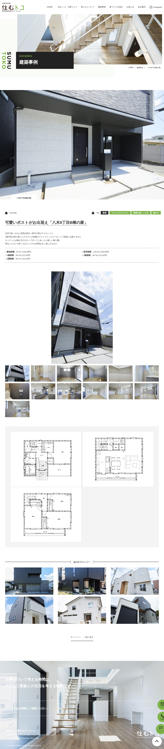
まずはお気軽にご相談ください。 (30, 708)
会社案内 (142, 7)
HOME (50, 7)
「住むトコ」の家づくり (66, 7)
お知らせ (130, 7)
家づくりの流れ (116, 7)
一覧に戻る (88, 637)
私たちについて (87, 7)
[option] (82, 317)
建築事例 (102, 7)
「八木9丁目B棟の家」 (154, 67)
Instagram (155, 7)
